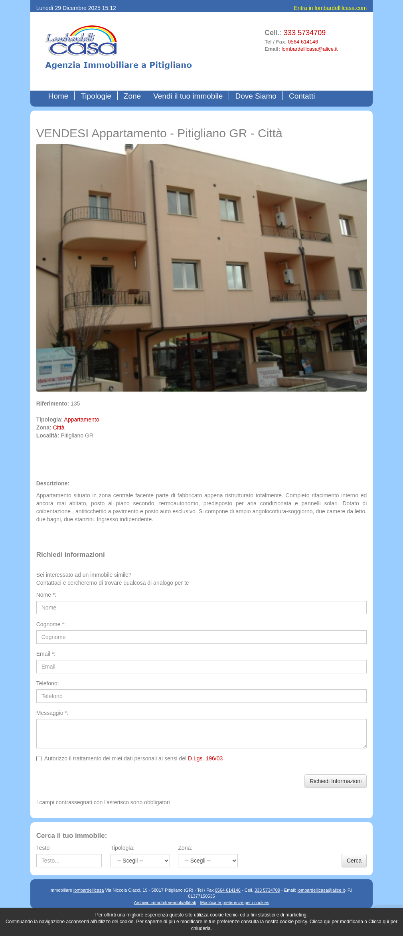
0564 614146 (303, 42)
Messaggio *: (52, 713)
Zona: (185, 848)
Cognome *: (51, 624)
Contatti (302, 96)
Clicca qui (320, 921)
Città (59, 427)
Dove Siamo (256, 96)
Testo (42, 848)
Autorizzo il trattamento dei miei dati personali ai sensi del (129, 758)
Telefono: (47, 683)
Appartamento (81, 419)
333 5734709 (305, 33)
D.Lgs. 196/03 (205, 758)
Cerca (354, 860)
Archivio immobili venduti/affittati (165, 902)
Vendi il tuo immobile (188, 96)
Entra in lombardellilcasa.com (330, 8)
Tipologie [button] (96, 96)
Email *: (45, 654)
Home (60, 95)
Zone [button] (132, 96)
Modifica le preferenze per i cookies (234, 902)
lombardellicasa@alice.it (310, 49)
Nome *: (46, 595)
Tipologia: (122, 848)
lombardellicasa (88, 890)
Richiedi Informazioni (336, 781)
